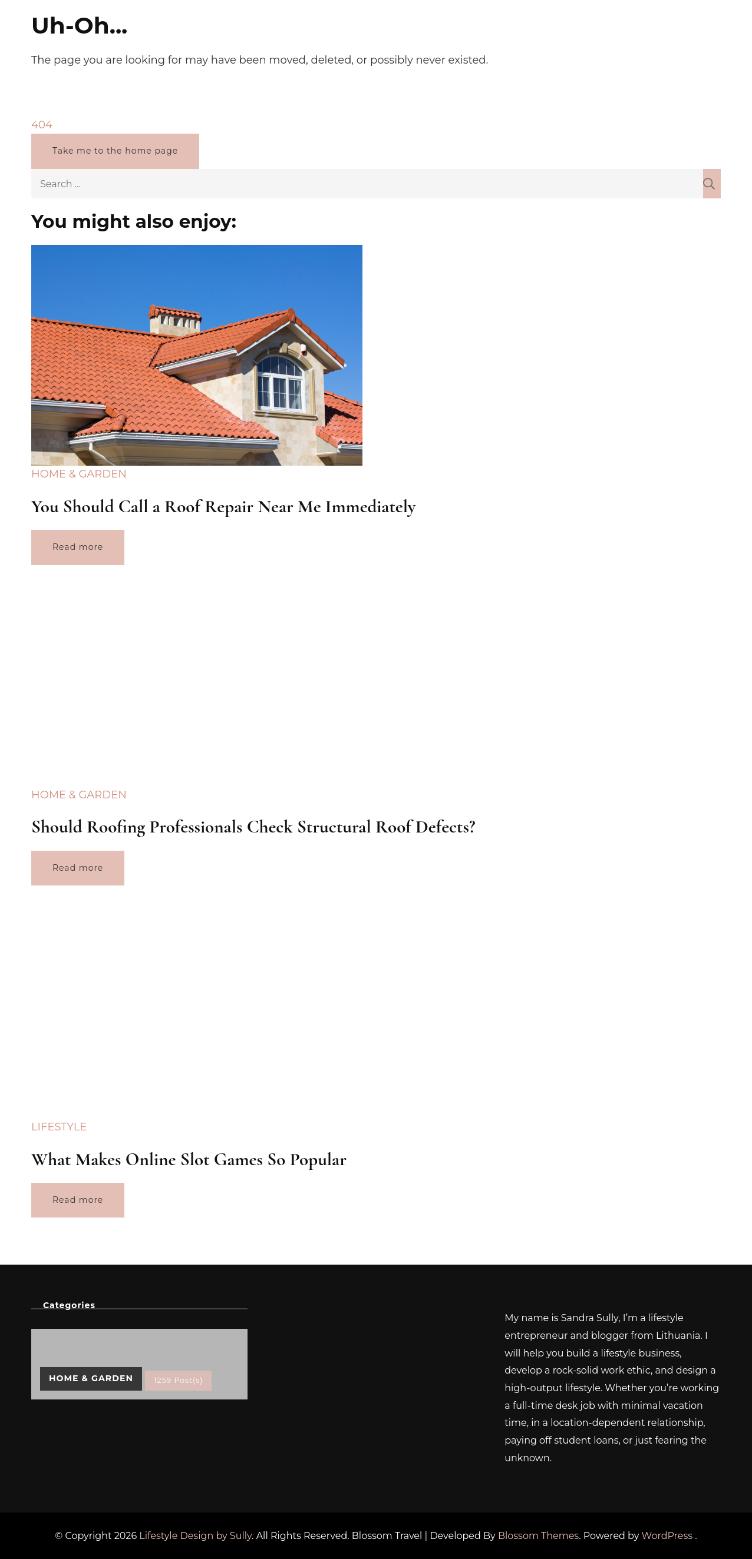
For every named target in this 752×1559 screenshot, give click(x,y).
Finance (312, 37)
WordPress (667, 1535)
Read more (77, 547)
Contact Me (606, 37)
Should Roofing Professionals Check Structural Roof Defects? (253, 826)
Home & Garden (423, 37)
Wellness (254, 37)
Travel (492, 37)
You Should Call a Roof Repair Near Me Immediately (223, 506)
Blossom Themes (538, 1535)
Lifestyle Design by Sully (195, 1535)
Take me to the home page (115, 150)
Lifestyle (542, 37)
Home (202, 37)
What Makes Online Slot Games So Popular (189, 1159)
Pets (358, 37)
